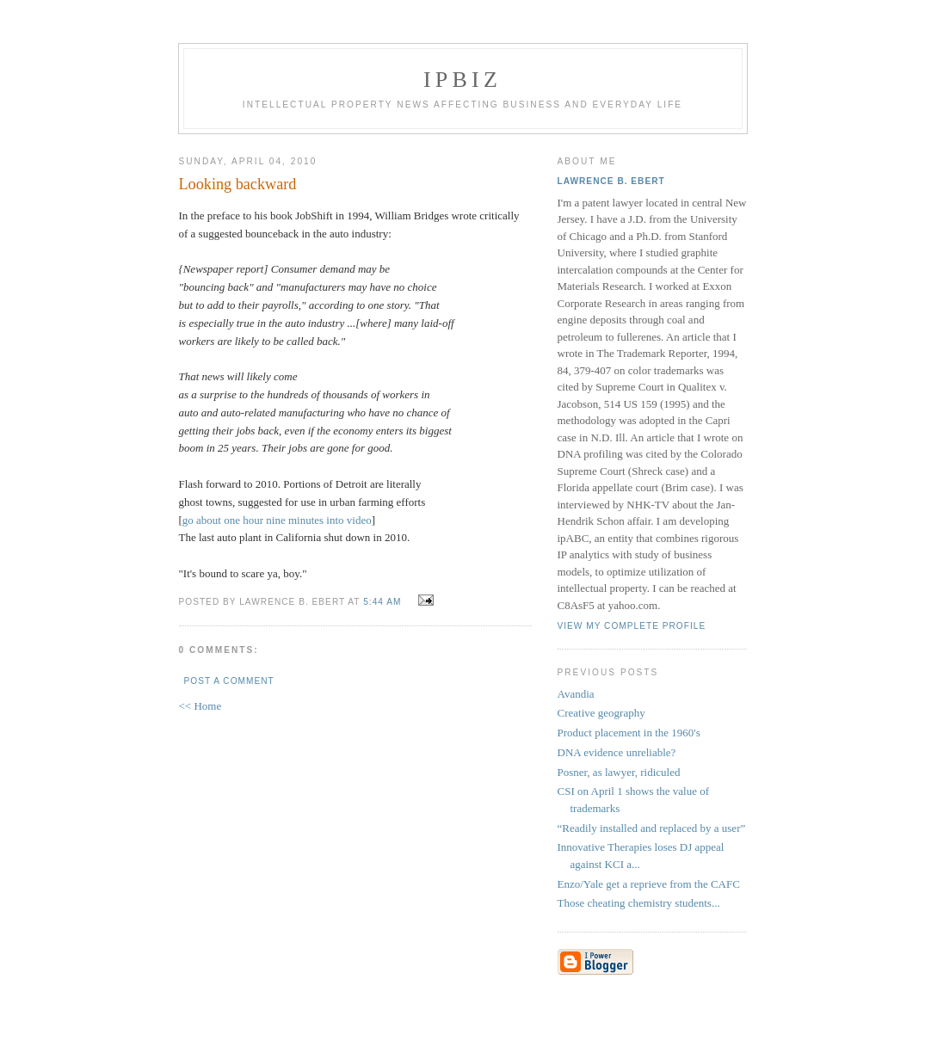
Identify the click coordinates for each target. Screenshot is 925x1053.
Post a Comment (229, 681)
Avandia (576, 693)
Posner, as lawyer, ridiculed (619, 772)
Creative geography (601, 712)
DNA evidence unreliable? (617, 752)
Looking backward (238, 184)
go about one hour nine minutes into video (277, 520)
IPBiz (462, 79)
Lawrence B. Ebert (611, 181)
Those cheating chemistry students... (639, 902)
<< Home (200, 705)
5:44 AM (382, 602)
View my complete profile (632, 626)
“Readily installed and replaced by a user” (652, 828)
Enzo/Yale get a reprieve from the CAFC (649, 884)
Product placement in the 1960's (629, 732)
